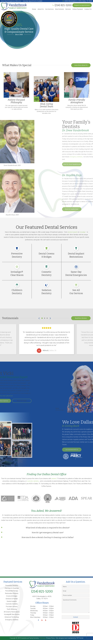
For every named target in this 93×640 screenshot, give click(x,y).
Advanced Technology (12, 617)
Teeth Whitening (12, 609)
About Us (41, 9)
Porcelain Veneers (12, 606)
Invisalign (83, 232)
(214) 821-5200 (42, 591)
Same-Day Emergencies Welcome (11, 1)
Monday (32, 606)
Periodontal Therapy (11, 591)
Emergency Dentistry (11, 620)
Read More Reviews (81, 318)
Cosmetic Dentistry (12, 604)
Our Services (49, 9)
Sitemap (42, 638)
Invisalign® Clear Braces (12, 614)
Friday (32, 615)
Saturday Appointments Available (32, 1)
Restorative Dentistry (11, 593)
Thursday (33, 613)
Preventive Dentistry (11, 585)
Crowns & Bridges (11, 596)
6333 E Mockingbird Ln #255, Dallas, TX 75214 (77, 1)
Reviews (68, 9)
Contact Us (88, 9)
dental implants (73, 232)
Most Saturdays (35, 617)
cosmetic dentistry (33, 481)
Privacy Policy (50, 638)
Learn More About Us (80, 65)
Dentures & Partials (12, 599)
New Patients (59, 9)
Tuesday (33, 608)
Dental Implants (12, 601)
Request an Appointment (82, 5)
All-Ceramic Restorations (12, 612)
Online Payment (77, 9)
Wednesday (34, 611)
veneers (54, 478)
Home (34, 9)
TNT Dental (79, 638)
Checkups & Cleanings (12, 588)
